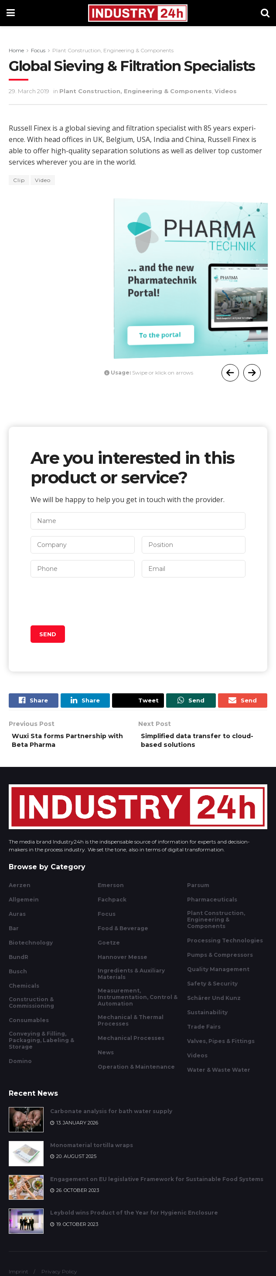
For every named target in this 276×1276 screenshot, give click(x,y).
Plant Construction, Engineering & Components (113, 50)
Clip (19, 180)
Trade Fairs (204, 1032)
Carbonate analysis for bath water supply (111, 1117)
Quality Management (218, 974)
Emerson (111, 890)
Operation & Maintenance (136, 1072)
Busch (18, 976)
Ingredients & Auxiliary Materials (131, 979)
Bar (14, 933)
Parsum (198, 890)
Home (16, 50)
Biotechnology (31, 948)
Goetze (109, 948)
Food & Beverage (123, 933)
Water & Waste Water (218, 1075)
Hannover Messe (122, 962)
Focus (38, 50)
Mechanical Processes (131, 1043)
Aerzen (20, 890)
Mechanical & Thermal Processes (131, 1025)
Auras (17, 919)
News (106, 1057)
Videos (226, 91)
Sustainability (207, 1017)
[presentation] (97, 601)
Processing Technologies (225, 945)
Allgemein (24, 904)
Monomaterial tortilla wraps (91, 1150)
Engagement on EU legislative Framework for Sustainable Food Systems (156, 1184)
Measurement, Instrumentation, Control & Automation (137, 1002)
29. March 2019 (29, 91)
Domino (20, 1066)
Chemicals (24, 991)
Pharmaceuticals (212, 904)
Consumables (29, 1025)
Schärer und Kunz (214, 1003)
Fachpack (112, 904)
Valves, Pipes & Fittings (221, 1046)
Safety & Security (212, 989)
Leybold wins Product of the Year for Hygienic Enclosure (134, 1218)
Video (43, 180)
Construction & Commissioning (31, 1007)
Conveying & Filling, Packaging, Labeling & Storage (41, 1045)
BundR (18, 962)
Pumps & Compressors (220, 960)
